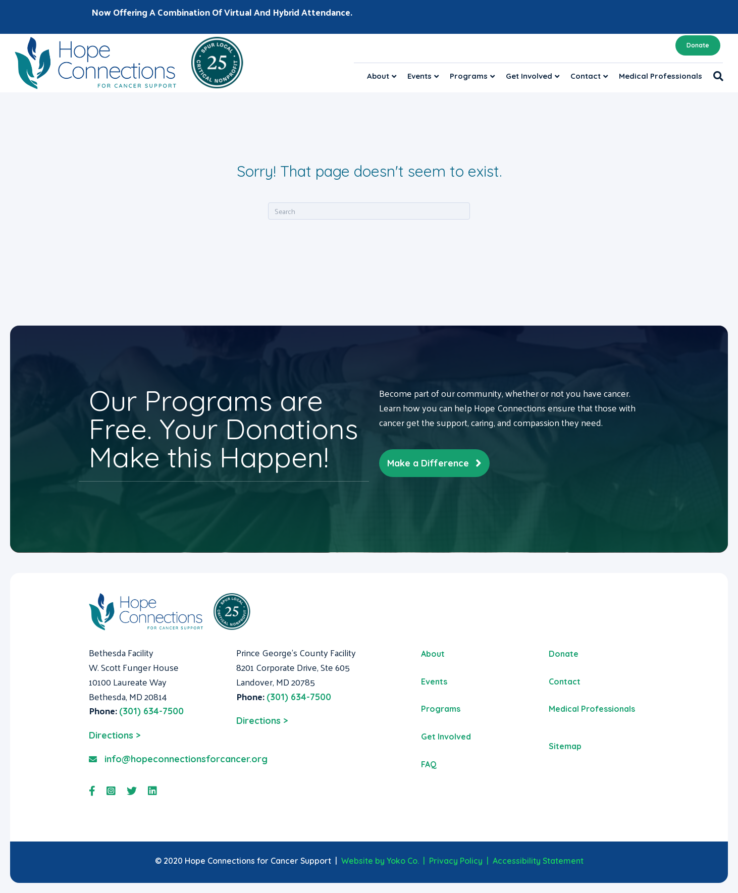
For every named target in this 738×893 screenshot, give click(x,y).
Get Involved (529, 76)
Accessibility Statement (538, 861)
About (378, 76)
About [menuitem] (433, 654)
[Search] (715, 76)
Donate (698, 45)
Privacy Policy (456, 861)
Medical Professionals (660, 76)
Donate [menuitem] (563, 654)
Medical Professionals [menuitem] (592, 709)
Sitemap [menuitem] (565, 746)
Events (419, 76)
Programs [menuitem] (440, 709)
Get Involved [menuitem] (446, 736)
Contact (585, 76)
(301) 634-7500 (151, 711)
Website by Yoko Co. (380, 861)
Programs (469, 76)
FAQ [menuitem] (429, 764)
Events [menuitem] (434, 681)
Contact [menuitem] (565, 681)
